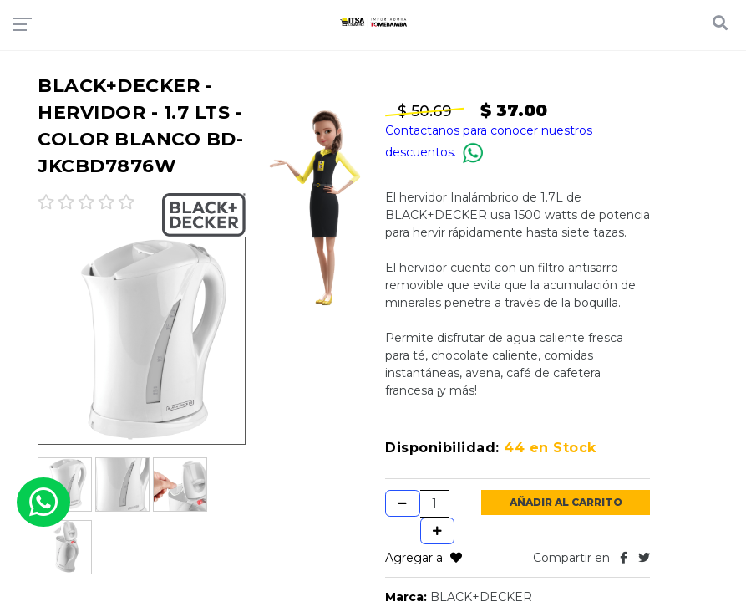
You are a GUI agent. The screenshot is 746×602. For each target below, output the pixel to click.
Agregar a (423, 557)
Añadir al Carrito (566, 502)
